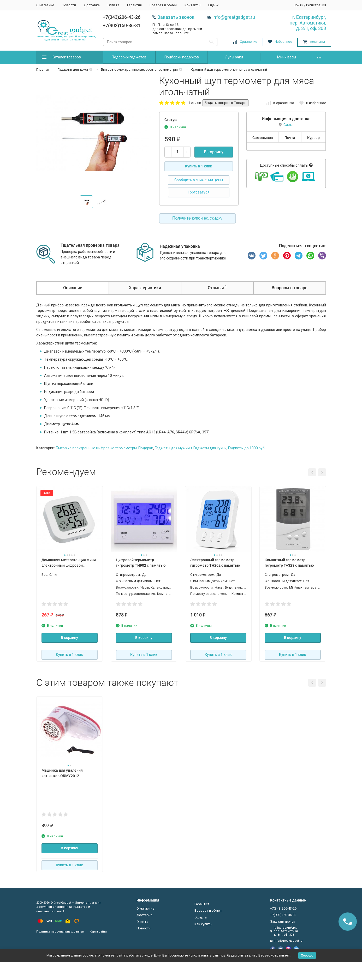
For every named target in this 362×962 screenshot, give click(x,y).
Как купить (203, 924)
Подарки (145, 448)
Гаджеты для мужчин (173, 448)
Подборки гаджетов (129, 57)
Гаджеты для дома (73, 69)
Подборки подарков (181, 57)
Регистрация (316, 5)
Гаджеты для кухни (210, 448)
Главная (42, 69)
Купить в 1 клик (198, 166)
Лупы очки (234, 57)
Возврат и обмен (163, 5)
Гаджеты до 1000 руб (246, 448)
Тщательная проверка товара (90, 245)
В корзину (213, 151)
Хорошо (307, 955)
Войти (298, 5)
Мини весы (286, 57)
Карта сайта (98, 931)
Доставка (92, 5)
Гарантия (134, 5)
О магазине (45, 5)
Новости (69, 5)
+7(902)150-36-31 (121, 25)
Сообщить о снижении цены (198, 180)
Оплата (113, 5)
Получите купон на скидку (197, 218)
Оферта (200, 917)
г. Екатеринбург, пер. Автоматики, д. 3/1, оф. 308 (308, 22)
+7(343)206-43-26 (121, 17)
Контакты (192, 5)
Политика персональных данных (60, 931)
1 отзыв (194, 103)
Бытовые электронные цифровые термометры (139, 69)
